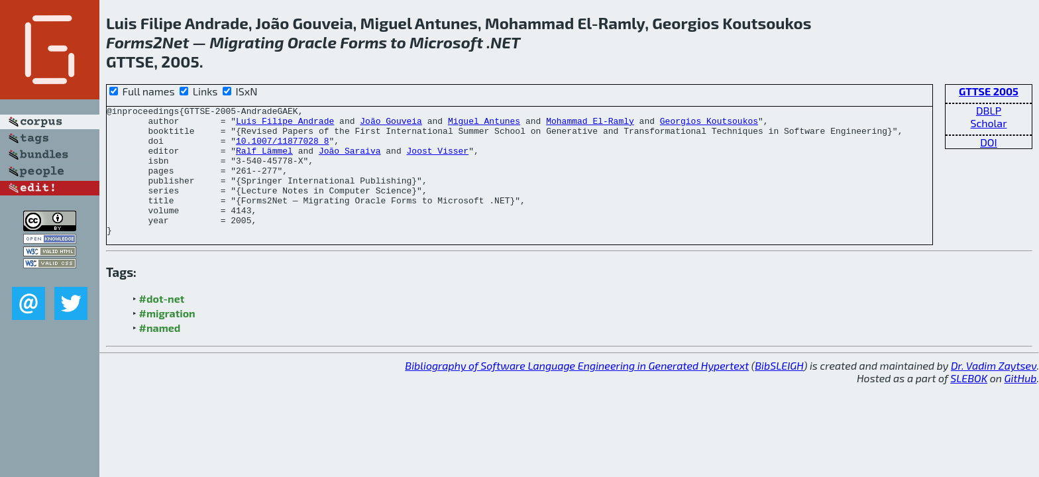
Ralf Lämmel (264, 160)
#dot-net (162, 324)
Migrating (246, 42)
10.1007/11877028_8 (282, 148)
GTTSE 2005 (988, 91)
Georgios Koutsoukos (709, 125)
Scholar (988, 123)
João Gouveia (391, 125)
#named (160, 353)
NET (505, 42)
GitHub (1021, 404)
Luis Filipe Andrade (285, 125)
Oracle (312, 42)
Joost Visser (437, 160)
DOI (988, 142)
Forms (129, 42)
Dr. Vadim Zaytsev (993, 391)
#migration (167, 339)
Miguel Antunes (484, 125)
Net (176, 42)
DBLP (988, 110)
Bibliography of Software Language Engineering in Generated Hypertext (577, 391)
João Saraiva (350, 160)
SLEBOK (968, 404)
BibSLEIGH (779, 391)
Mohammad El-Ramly (590, 125)
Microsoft (446, 42)
